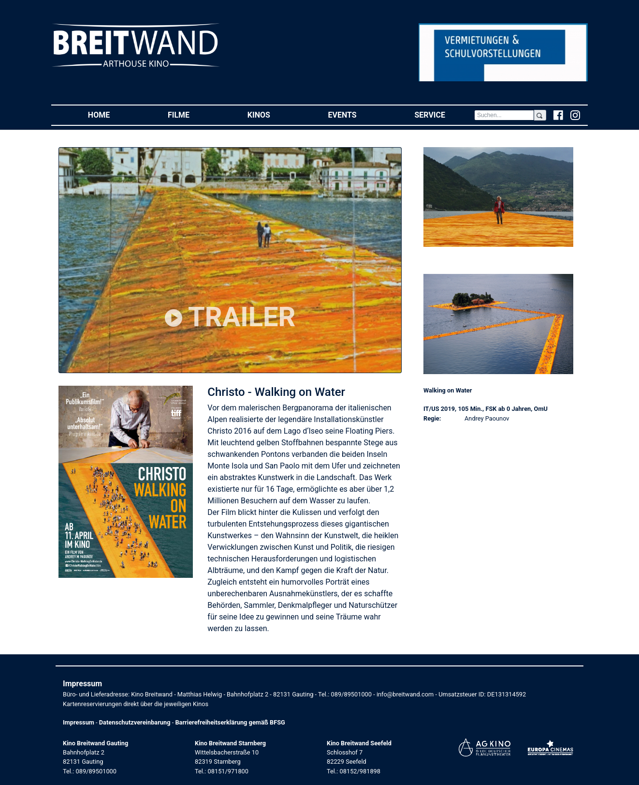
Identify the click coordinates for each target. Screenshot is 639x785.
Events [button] (357, 114)
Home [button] (113, 114)
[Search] (504, 115)
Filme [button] (193, 114)
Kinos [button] (273, 114)
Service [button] (444, 114)
